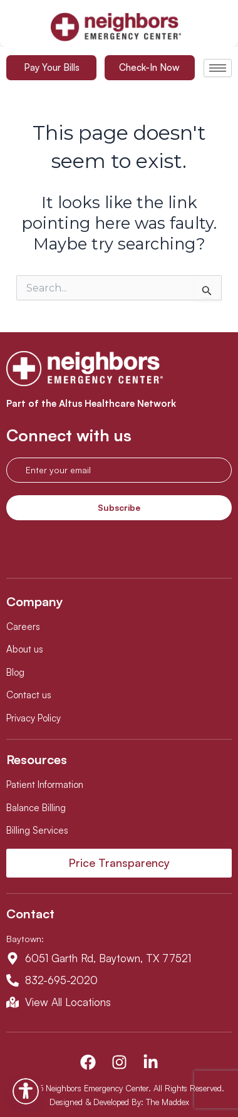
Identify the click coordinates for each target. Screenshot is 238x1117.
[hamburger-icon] (218, 68)
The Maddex (167, 1102)
